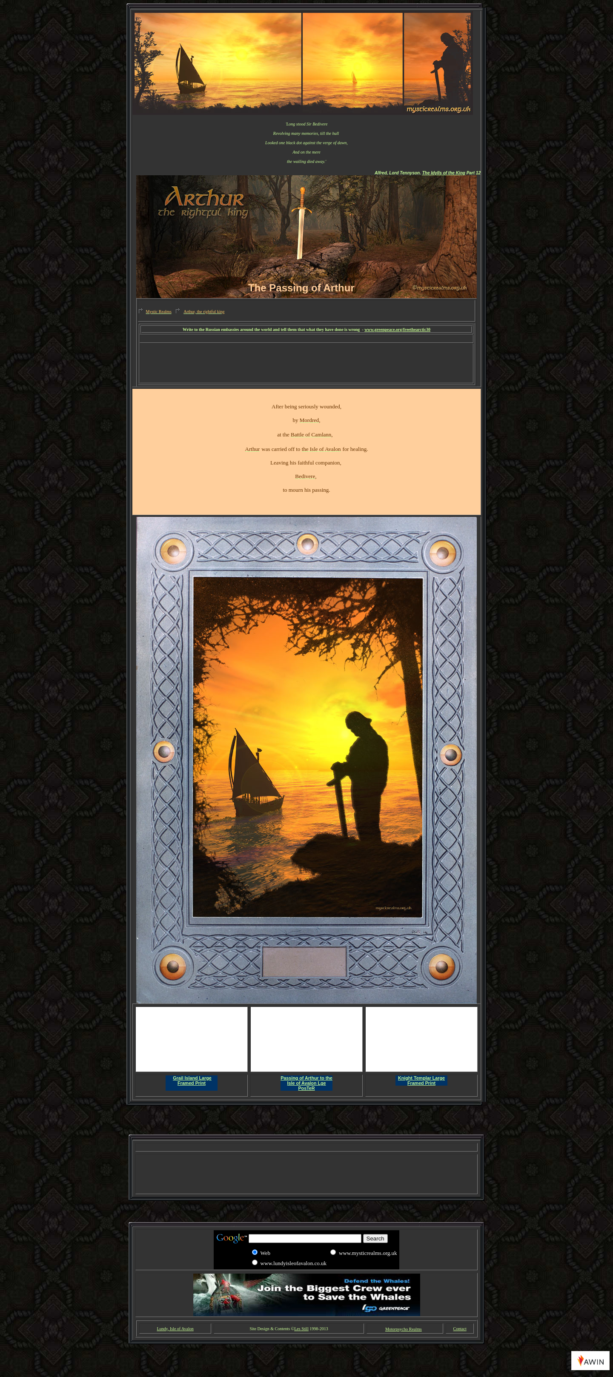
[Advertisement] (306, 339)
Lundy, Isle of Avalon (175, 1328)
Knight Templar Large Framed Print (421, 1080)
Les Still (301, 1328)
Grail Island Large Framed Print (192, 1080)
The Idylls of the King (443, 173)
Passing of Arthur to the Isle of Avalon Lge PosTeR (306, 1083)
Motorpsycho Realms (403, 1329)
